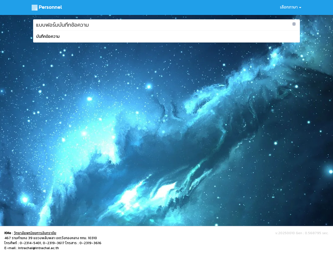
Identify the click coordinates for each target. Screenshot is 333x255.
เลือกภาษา (290, 7)
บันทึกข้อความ (48, 36)
